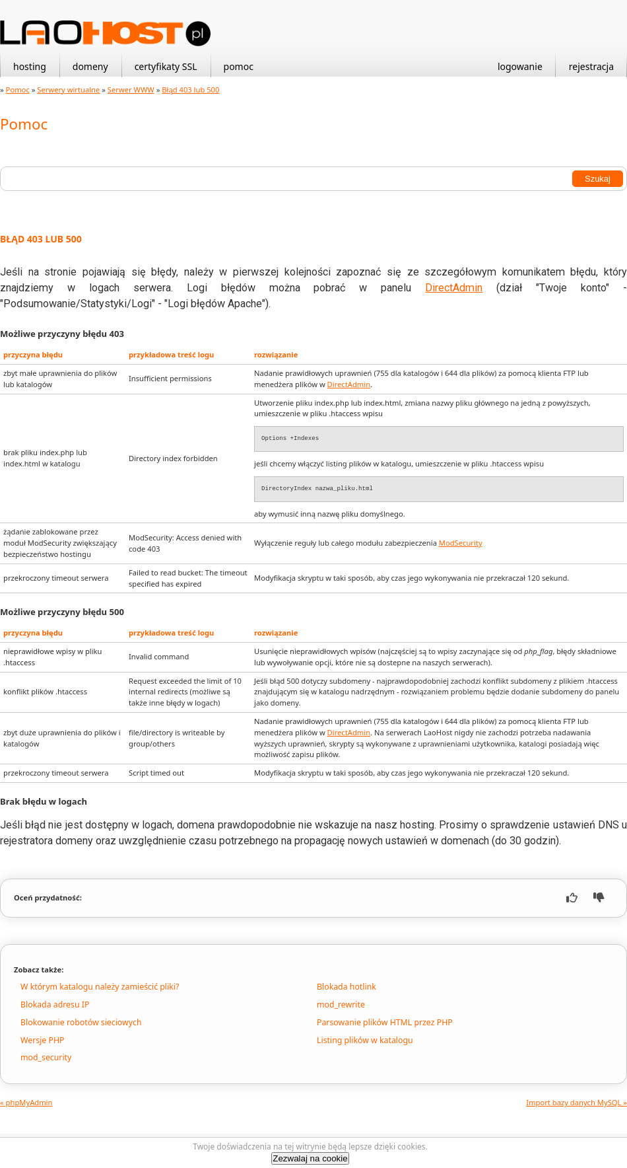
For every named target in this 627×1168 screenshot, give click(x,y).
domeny (90, 66)
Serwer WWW (131, 89)
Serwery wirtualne (68, 89)
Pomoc (18, 89)
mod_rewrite (341, 1004)
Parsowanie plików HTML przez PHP (385, 1022)
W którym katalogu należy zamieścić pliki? (99, 986)
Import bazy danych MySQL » (576, 1102)
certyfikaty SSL (166, 66)
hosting (29, 66)
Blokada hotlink (346, 986)
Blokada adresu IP (54, 1004)
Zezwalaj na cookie (310, 1158)
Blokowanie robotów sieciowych (81, 1022)
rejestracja (591, 66)
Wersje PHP (42, 1040)
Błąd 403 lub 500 (190, 89)
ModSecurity (460, 543)
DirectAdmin (453, 287)
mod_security (45, 1057)
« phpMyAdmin (26, 1102)
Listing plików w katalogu (365, 1040)
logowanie (520, 66)
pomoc (238, 66)
